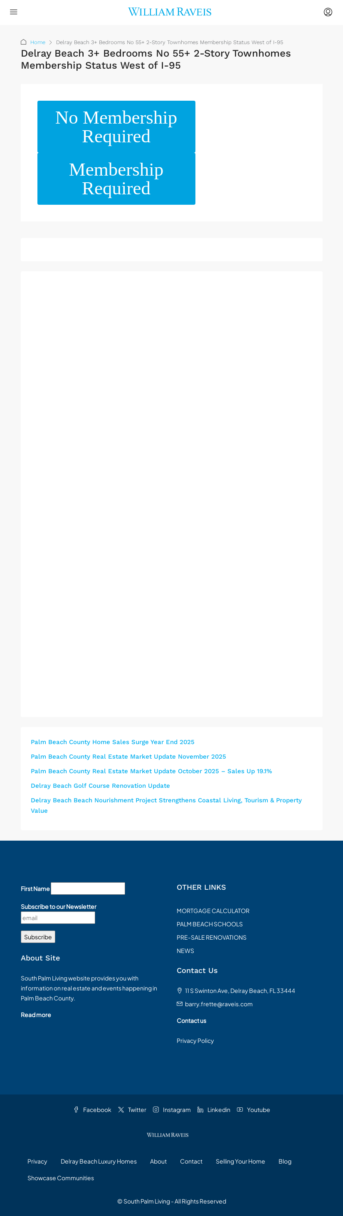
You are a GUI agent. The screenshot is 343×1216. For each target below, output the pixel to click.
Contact (191, 1161)
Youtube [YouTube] (253, 1109)
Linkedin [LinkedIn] (213, 1109)
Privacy (37, 1161)
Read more (36, 1014)
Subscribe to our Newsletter (58, 906)
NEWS (185, 950)
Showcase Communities (60, 1177)
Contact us (191, 1020)
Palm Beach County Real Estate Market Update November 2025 (128, 756)
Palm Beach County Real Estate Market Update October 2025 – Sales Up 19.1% (151, 771)
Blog (285, 1161)
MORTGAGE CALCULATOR (213, 910)
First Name (35, 888)
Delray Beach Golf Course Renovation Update (100, 785)
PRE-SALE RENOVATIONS (212, 937)
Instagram (172, 1109)
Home (37, 42)
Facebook (92, 1109)
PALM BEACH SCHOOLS (210, 924)
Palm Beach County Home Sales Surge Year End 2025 (113, 742)
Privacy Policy (195, 1040)
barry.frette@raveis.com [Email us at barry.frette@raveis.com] (219, 1004)
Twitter (132, 1109)
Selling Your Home (240, 1161)
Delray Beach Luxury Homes (99, 1161)
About (158, 1161)
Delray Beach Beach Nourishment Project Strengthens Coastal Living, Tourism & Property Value (166, 805)
